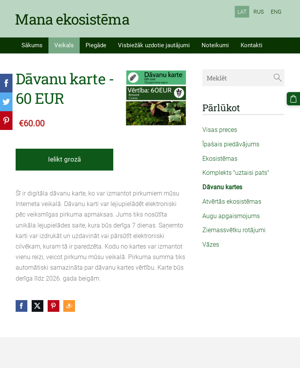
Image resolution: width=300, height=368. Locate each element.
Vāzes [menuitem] (210, 244)
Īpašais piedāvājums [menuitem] (230, 144)
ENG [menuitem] (276, 12)
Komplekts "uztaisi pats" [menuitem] (235, 172)
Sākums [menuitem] (32, 44)
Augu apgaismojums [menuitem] (231, 215)
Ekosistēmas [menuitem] (220, 158)
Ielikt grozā (64, 159)
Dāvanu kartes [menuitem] (222, 186)
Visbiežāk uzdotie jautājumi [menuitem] (154, 44)
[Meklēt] (243, 77)
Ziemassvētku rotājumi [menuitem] (234, 229)
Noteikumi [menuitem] (215, 44)
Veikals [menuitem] (64, 44)
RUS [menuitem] (259, 12)
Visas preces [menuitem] (219, 129)
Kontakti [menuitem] (251, 44)
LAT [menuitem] (242, 12)
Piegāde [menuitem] (96, 44)
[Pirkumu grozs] (293, 98)
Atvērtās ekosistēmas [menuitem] (231, 201)
